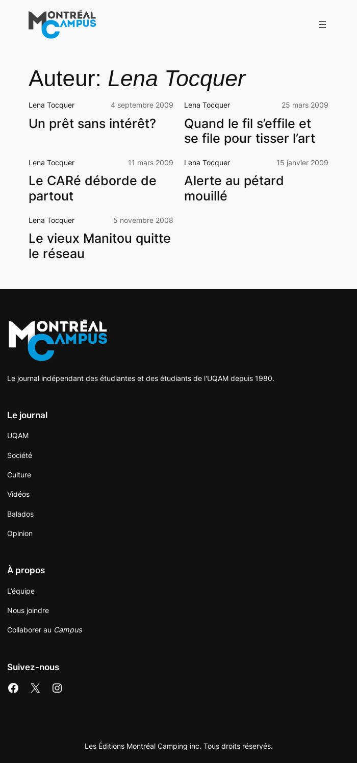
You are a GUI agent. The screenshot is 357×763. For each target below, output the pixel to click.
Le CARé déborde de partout (93, 188)
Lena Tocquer (51, 104)
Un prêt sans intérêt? (92, 123)
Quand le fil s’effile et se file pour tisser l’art (249, 131)
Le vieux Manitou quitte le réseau (100, 246)
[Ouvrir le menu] (322, 24)
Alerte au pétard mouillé (234, 188)
